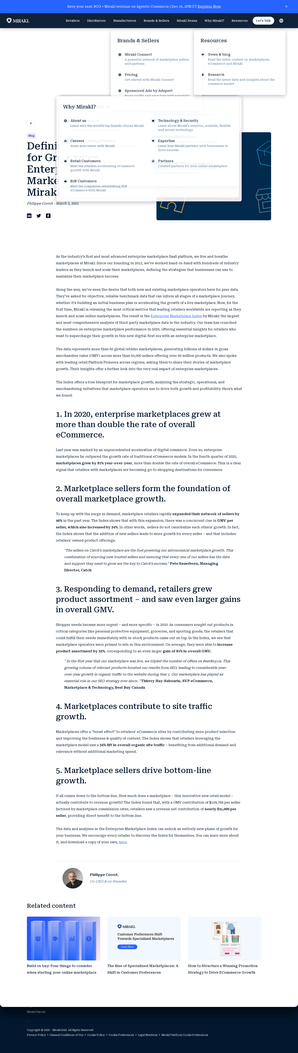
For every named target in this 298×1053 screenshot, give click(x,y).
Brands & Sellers (156, 20)
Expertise (200, 1000)
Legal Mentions (148, 1035)
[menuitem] (72, 21)
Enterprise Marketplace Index (176, 250)
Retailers (73, 20)
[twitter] (38, 150)
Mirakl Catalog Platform (43, 994)
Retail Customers (102, 988)
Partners (152, 988)
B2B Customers (101, 994)
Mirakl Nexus (187, 20)
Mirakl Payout (36, 1011)
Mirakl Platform (37, 988)
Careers (199, 1006)
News (260, 988)
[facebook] (48, 150)
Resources (240, 20)
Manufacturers (124, 20)
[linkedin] (29, 150)
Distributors (96, 20)
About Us (200, 988)
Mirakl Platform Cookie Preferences (184, 1035)
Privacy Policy (36, 1035)
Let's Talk (263, 20)
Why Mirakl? (214, 20)
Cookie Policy (96, 1035)
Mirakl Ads (34, 1000)
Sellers (151, 994)
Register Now (209, 6)
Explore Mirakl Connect (43, 1006)
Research (263, 994)
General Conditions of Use (66, 1035)
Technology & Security (209, 994)
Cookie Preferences (121, 1035)
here (123, 776)
